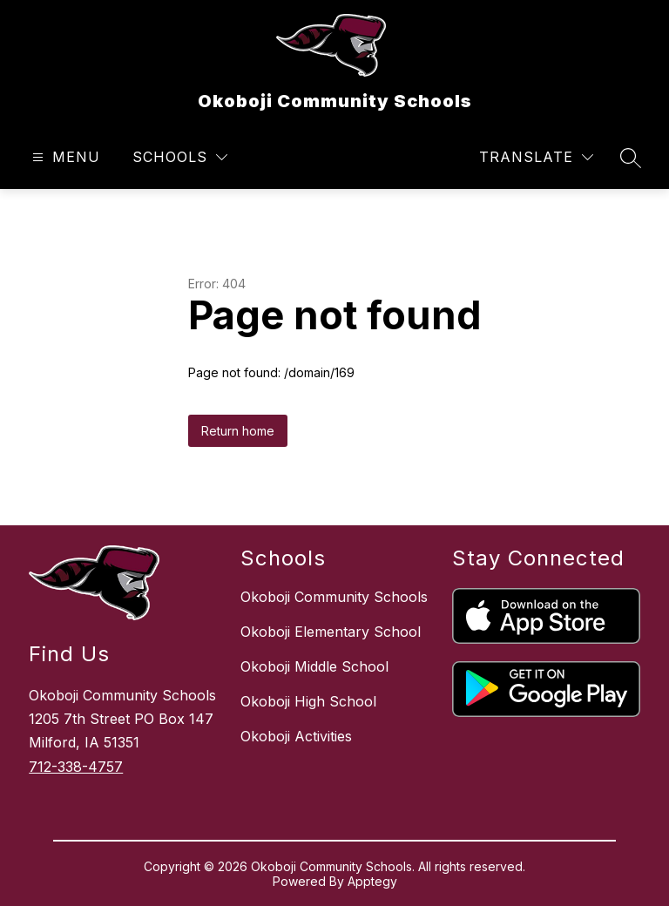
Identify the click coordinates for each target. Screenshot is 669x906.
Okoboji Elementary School (330, 631)
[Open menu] (64, 157)
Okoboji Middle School (314, 666)
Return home (237, 430)
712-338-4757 (76, 766)
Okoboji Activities (296, 736)
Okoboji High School (308, 701)
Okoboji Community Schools (334, 596)
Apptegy (372, 881)
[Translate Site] (536, 157)
